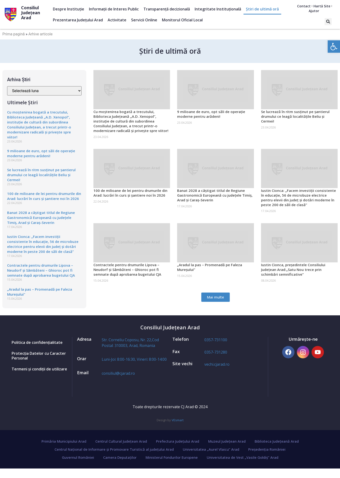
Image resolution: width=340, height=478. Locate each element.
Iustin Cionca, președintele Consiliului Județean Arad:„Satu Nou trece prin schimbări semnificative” (293, 269)
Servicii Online (144, 20)
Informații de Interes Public (114, 9)
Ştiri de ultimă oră (262, 9)
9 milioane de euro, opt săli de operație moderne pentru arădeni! (41, 153)
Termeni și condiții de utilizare (39, 369)
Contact (304, 6)
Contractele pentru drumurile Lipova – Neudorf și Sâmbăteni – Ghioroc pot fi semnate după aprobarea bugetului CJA (41, 270)
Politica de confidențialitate (37, 342)
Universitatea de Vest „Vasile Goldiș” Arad (242, 457)
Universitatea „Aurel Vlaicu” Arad (211, 449)
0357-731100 (215, 339)
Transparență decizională (166, 9)
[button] (328, 21)
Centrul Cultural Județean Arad (121, 441)
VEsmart (178, 420)
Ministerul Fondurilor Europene (172, 457)
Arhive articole (40, 34)
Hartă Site (321, 6)
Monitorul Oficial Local (182, 20)
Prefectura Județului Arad (177, 441)
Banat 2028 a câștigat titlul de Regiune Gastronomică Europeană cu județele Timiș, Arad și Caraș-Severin (41, 217)
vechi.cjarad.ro (217, 364)
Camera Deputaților (120, 457)
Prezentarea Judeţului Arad (78, 20)
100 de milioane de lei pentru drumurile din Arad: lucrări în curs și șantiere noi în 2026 (44, 196)
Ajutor (314, 11)
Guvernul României (78, 457)
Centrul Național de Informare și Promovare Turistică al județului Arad (114, 449)
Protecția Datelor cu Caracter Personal (39, 356)
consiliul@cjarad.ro (118, 373)
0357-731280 (215, 352)
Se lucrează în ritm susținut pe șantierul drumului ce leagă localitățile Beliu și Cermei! (41, 174)
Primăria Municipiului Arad (63, 441)
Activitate (117, 20)
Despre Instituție (68, 9)
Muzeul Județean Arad (227, 441)
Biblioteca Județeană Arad (277, 441)
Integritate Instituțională (218, 9)
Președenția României (266, 449)
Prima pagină (13, 34)
